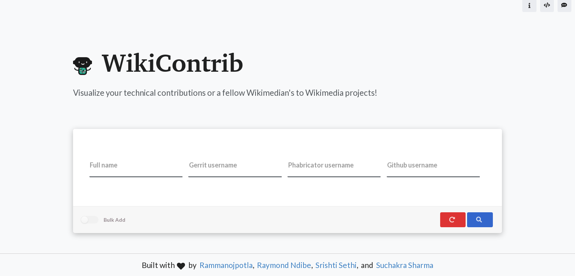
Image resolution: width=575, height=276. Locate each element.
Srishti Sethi (336, 264)
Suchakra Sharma (404, 264)
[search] (479, 219)
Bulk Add (114, 220)
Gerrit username (213, 165)
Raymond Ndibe (284, 264)
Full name (103, 165)
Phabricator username (321, 165)
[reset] (453, 219)
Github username (412, 165)
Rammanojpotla (226, 264)
